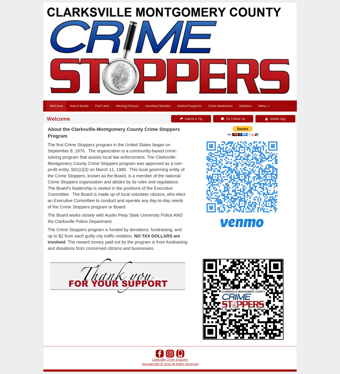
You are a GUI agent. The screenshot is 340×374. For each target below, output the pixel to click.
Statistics (245, 106)
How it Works (79, 106)
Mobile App (275, 119)
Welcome (56, 106)
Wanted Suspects (189, 106)
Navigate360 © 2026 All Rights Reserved (170, 364)
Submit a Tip (191, 119)
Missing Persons (127, 106)
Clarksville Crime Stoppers (170, 360)
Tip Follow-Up (233, 119)
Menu (263, 106)
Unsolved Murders (158, 106)
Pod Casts (102, 106)
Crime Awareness (220, 106)
